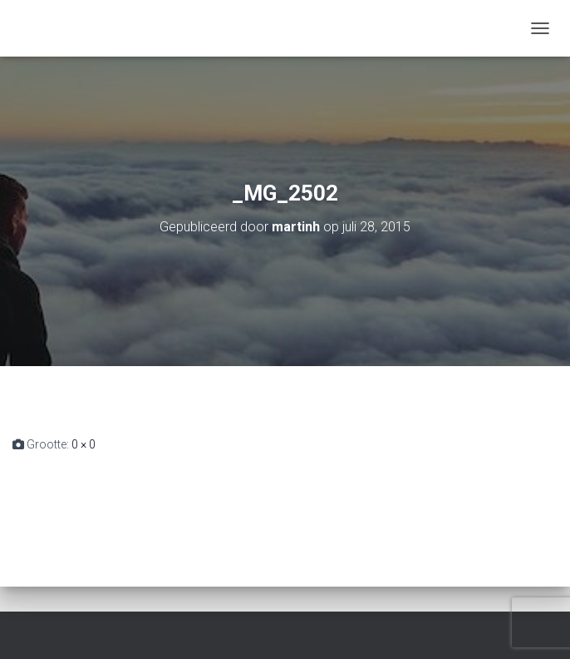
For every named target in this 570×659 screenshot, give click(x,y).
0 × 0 (83, 444)
